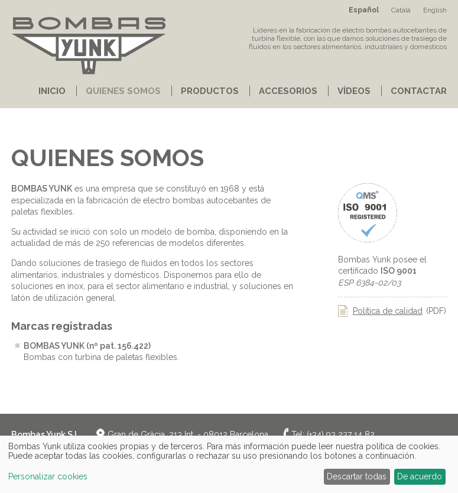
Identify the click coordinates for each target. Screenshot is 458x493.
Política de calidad (388, 311)
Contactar (419, 91)
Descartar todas (356, 476)
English (435, 10)
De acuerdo (419, 476)
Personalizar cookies (47, 476)
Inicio (52, 91)
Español (364, 10)
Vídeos (354, 91)
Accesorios (288, 91)
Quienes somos (123, 91)
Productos (210, 91)
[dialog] (229, 464)
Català (401, 10)
